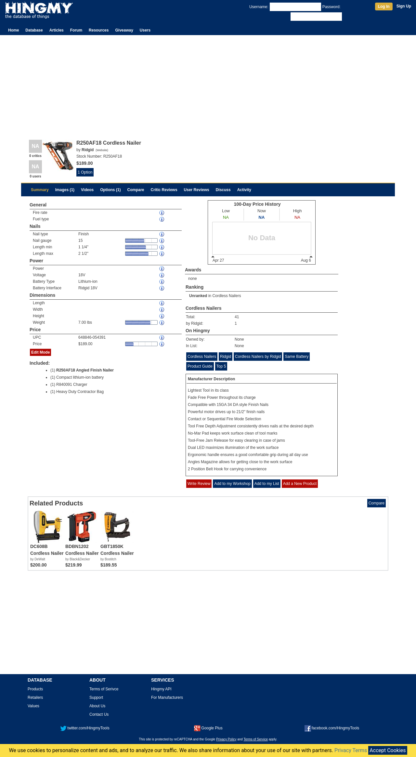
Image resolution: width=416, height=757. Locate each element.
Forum (76, 30)
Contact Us (99, 714)
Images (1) (64, 190)
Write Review (199, 483)
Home (13, 30)
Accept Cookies (388, 750)
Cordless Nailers (226, 296)
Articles (56, 30)
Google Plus (208, 728)
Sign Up (403, 6)
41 (237, 317)
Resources (99, 30)
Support (96, 697)
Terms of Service (256, 739)
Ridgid (225, 356)
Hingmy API (161, 689)
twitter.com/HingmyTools (84, 728)
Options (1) (110, 190)
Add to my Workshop (232, 483)
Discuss (223, 190)
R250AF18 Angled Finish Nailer (85, 370)
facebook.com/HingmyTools (332, 728)
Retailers (35, 697)
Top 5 (221, 366)
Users (145, 30)
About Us (97, 706)
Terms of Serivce (103, 689)
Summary (40, 190)
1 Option (85, 172)
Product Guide (200, 366)
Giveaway (124, 30)
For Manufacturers (167, 697)
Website (102, 150)
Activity (244, 190)
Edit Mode (40, 352)
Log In (384, 6)
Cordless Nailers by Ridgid (258, 356)
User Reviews (196, 190)
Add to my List (266, 483)
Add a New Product (300, 483)
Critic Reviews (164, 190)
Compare (135, 190)
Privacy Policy (226, 739)
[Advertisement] (208, 83)
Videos (87, 190)
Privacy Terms (350, 750)
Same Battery (296, 356)
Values (33, 706)
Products (35, 689)
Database (34, 30)
